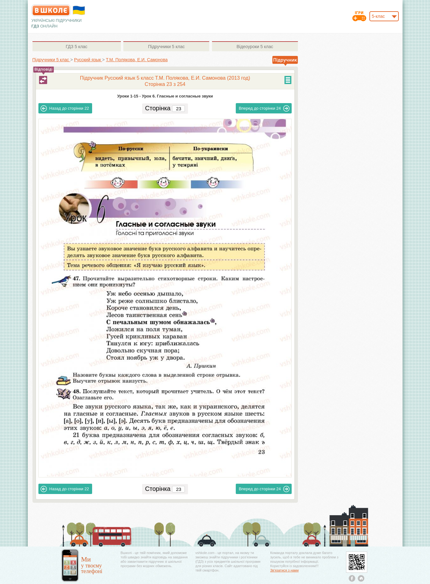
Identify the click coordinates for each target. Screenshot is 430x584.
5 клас (76, 46)
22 (65, 108)
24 (264, 108)
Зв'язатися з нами (284, 570)
